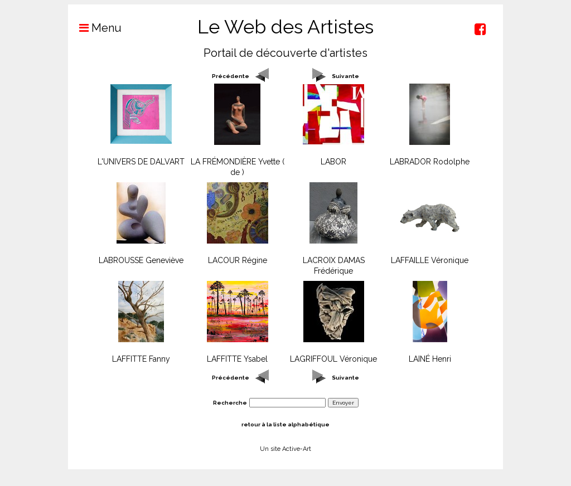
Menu (95, 28)
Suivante (345, 76)
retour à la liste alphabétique (285, 424)
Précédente (230, 76)
